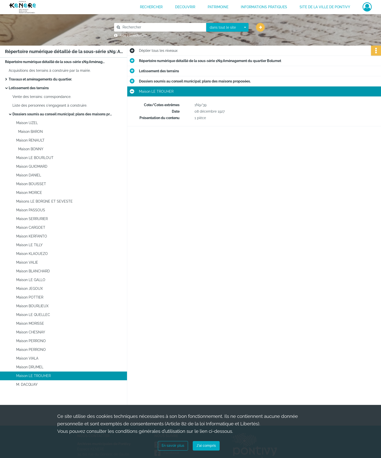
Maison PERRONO (31, 341)
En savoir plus (173, 446)
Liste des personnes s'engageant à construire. (49, 105)
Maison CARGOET (30, 227)
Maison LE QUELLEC (33, 315)
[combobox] (227, 27)
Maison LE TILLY (29, 245)
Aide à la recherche (133, 35)
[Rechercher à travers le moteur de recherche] (163, 27)
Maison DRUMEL (29, 367)
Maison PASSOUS (31, 210)
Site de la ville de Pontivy (325, 7)
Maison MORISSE (30, 323)
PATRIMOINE (218, 7)
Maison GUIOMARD (31, 166)
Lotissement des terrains (29, 88)
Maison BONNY (29, 149)
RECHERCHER (151, 7)
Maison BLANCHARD (33, 271)
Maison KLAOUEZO (32, 254)
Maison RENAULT (30, 140)
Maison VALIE (27, 262)
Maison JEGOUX (29, 289)
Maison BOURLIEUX (32, 306)
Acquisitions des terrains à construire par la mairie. (50, 71)
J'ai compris (206, 446)
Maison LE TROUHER (33, 376)
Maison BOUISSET (31, 184)
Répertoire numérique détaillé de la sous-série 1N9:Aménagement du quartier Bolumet (55, 62)
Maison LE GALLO (30, 280)
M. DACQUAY (27, 384)
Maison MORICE (29, 193)
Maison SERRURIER (32, 219)
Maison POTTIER (29, 297)
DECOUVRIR (185, 7)
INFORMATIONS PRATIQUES (264, 7)
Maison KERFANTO (31, 236)
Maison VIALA (27, 358)
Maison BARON (29, 132)
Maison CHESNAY (30, 332)
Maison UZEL (27, 123)
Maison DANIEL (28, 175)
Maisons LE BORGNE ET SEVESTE (44, 201)
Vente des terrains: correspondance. (41, 97)
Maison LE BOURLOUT (35, 158)
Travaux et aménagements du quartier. (40, 79)
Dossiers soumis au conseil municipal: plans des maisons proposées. (62, 114)
